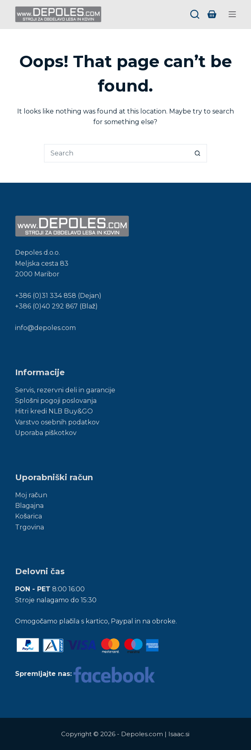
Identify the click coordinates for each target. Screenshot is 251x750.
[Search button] (198, 153)
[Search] (194, 14)
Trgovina (29, 527)
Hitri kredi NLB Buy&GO (54, 411)
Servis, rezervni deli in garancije (65, 390)
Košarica (28, 516)
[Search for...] (116, 153)
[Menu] (232, 14)
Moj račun (31, 495)
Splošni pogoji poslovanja (56, 401)
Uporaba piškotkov (46, 433)
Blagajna (29, 505)
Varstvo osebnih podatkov (57, 422)
